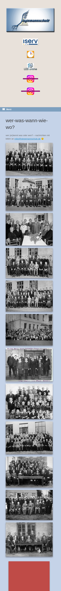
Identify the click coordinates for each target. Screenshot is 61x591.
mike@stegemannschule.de (27, 139)
